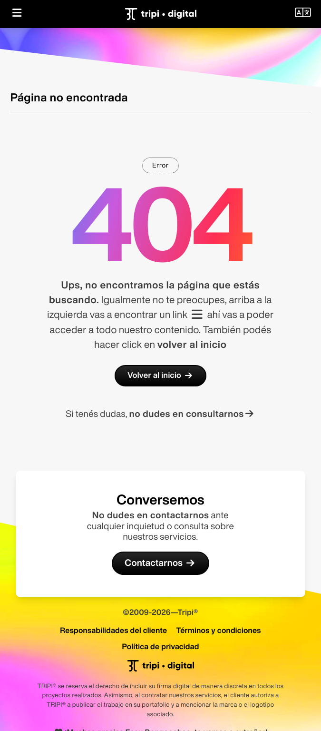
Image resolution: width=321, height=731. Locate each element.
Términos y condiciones (218, 630)
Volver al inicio (160, 375)
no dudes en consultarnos (192, 413)
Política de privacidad (160, 646)
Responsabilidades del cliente (113, 630)
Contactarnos (160, 563)
